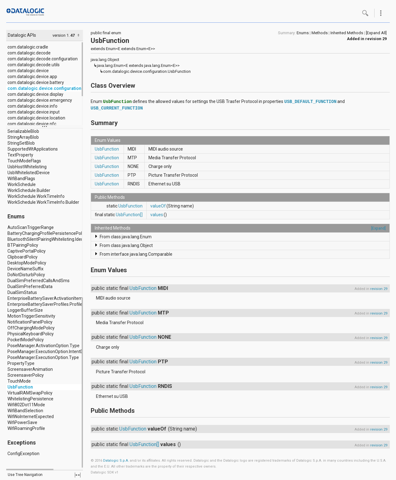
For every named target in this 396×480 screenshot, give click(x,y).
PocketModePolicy (25, 339)
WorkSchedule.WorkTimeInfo (36, 196)
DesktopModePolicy (26, 262)
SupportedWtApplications (32, 149)
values (156, 214)
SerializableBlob (23, 131)
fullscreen (77, 475)
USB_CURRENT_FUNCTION (117, 108)
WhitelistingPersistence (30, 398)
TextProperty (20, 154)
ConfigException (23, 453)
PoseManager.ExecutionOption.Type (43, 357)
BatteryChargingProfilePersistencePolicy (47, 233)
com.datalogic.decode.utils (33, 64)
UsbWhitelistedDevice (28, 172)
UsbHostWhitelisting (27, 166)
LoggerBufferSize (25, 310)
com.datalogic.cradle (27, 46)
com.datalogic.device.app (32, 76)
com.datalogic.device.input (33, 112)
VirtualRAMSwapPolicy (29, 392)
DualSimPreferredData (29, 286)
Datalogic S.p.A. (116, 461)
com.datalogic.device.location (36, 117)
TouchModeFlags (24, 160)
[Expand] (378, 228)
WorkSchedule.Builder (28, 190)
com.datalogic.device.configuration (44, 88)
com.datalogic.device (28, 70)
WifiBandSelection (25, 410)
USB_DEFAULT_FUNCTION (310, 101)
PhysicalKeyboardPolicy (30, 333)
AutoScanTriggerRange (30, 227)
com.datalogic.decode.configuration (42, 58)
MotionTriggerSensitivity (31, 316)
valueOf (158, 205)
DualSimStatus (22, 292)
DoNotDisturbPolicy (26, 274)
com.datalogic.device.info (32, 106)
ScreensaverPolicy (25, 375)
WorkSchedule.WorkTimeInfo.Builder (43, 202)
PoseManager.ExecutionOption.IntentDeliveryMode (57, 351)
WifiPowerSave (22, 422)
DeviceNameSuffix (25, 268)
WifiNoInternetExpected (30, 416)
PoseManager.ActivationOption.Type (43, 345)
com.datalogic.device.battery (35, 82)
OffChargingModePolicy (31, 327)
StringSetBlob (21, 143)
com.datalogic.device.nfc (31, 123)
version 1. (61, 35)
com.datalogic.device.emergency (39, 100)
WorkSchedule (21, 184)
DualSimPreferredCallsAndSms (38, 280)
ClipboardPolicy (22, 256)
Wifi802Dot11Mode (26, 404)
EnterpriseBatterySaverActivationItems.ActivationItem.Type (66, 298)
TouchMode (19, 381)
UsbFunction (20, 386)
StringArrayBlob (23, 137)
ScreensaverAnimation (30, 369)
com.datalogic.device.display (35, 94)
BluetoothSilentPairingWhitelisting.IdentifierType (54, 239)
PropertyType (20, 363)
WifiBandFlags (21, 178)
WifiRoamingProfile (26, 428)
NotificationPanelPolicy (29, 321)
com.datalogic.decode (29, 52)
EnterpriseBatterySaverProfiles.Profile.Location (53, 304)
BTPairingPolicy (22, 245)
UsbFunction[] (129, 214)
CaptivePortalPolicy (26, 251)
